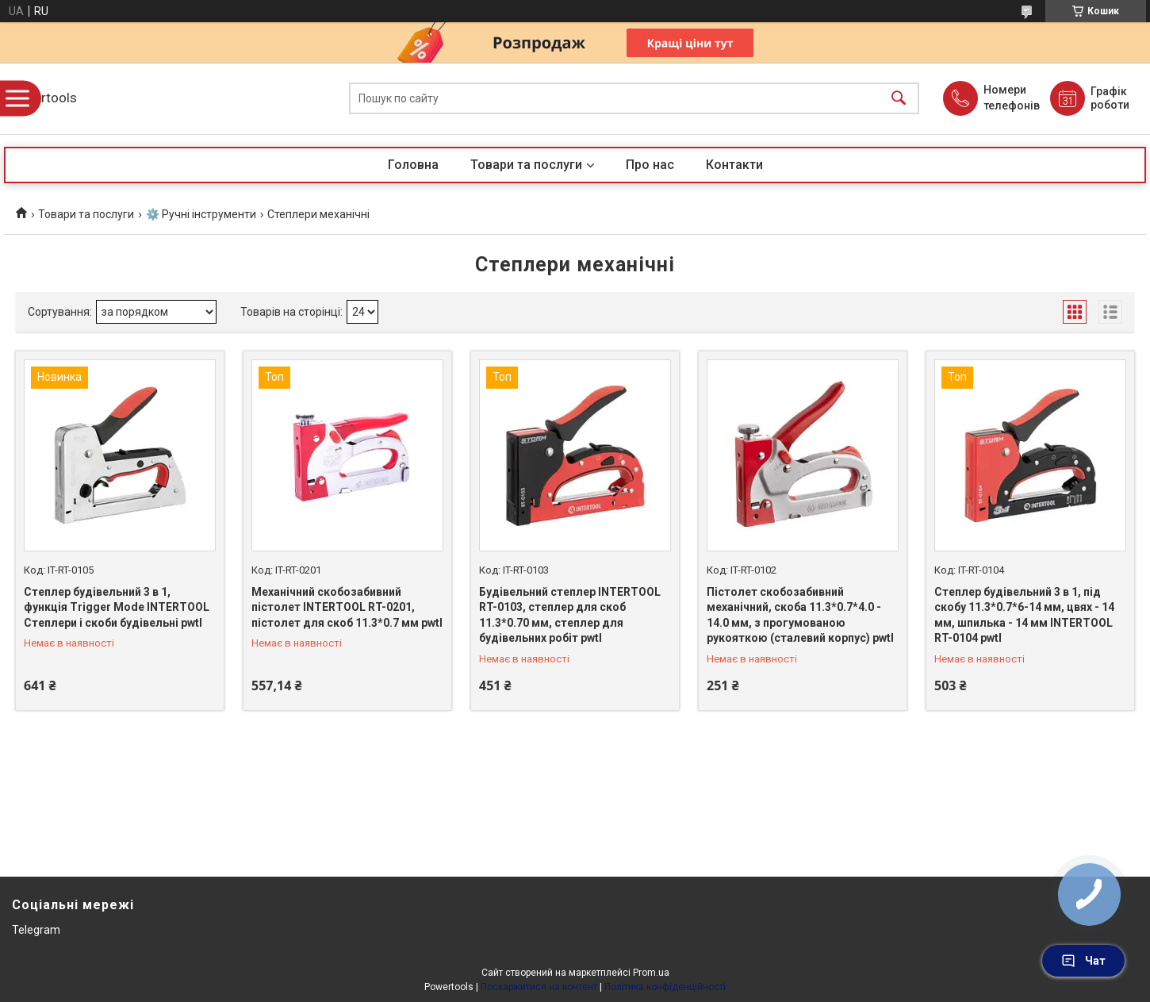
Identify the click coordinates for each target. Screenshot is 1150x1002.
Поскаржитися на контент (539, 986)
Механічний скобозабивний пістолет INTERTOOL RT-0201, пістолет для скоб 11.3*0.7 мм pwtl (347, 607)
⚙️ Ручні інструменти (201, 214)
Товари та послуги (526, 164)
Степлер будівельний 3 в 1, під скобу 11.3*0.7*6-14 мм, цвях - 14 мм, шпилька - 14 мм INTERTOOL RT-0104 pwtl (1024, 615)
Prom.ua (651, 972)
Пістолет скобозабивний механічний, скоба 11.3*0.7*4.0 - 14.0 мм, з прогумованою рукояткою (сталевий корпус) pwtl (800, 615)
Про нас (650, 164)
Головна (413, 164)
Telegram (36, 929)
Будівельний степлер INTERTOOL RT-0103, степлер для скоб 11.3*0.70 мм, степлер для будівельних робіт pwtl (570, 615)
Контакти (734, 164)
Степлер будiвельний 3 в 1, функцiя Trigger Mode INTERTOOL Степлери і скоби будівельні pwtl (116, 607)
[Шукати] (899, 98)
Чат (1083, 961)
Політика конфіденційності (665, 986)
